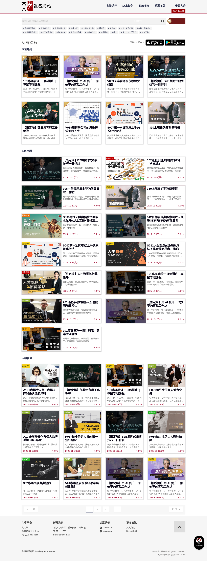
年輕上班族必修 (144, 28)
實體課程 (111, 5)
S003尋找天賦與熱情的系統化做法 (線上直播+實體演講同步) (80, 219)
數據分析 (74, 28)
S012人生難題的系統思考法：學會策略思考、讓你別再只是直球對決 (164, 247)
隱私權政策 (131, 531)
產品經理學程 (47, 32)
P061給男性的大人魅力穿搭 (165, 391)
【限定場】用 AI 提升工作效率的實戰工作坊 (81, 82)
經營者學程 (45, 28)
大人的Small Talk (30, 534)
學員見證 (180, 5)
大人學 (25, 527)
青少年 (112, 28)
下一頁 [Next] (176, 508)
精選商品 (160, 5)
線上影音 (127, 5)
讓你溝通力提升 (31, 32)
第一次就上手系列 (129, 32)
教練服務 (144, 5)
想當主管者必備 (127, 28)
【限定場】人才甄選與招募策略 (80, 275)
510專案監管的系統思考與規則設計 (82, 485)
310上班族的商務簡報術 (164, 127)
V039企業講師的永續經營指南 (123, 82)
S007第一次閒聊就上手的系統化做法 (123, 129)
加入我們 (130, 527)
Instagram (107, 531)
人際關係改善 (88, 28)
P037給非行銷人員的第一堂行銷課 (81, 438)
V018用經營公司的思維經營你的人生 (81, 129)
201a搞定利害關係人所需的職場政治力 (80, 304)
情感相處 (61, 32)
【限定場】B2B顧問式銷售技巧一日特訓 (166, 82)
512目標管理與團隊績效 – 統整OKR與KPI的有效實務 (165, 219)
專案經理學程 (30, 28)
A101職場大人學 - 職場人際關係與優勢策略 (39, 391)
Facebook (107, 527)
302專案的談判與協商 (37, 483)
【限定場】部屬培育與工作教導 (40, 129)
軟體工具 (145, 32)
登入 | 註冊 (178, 10)
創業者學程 (91, 32)
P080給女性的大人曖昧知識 (165, 438)
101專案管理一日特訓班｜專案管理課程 (40, 82)
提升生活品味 (76, 32)
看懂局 (101, 28)
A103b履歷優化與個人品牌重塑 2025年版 (40, 438)
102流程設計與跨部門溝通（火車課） (164, 162)
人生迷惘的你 (60, 28)
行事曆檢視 (177, 21)
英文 (115, 32)
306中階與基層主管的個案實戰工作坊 (81, 190)
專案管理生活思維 (30, 531)
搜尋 (162, 21)
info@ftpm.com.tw (61, 534)
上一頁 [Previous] (31, 509)
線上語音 (104, 32)
